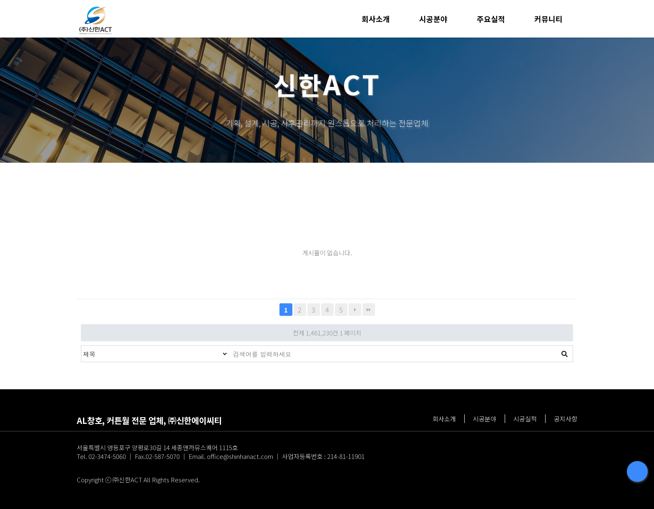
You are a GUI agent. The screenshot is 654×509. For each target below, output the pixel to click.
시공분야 (433, 18)
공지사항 (565, 418)
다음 (355, 309)
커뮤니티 (548, 18)
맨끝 (368, 309)
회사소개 (376, 18)
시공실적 (525, 418)
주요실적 (491, 18)
